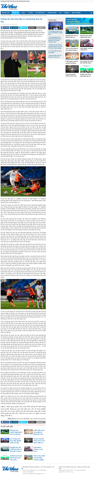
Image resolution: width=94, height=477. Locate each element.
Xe (60, 12)
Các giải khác (16, 15)
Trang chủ (5, 12)
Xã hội (30, 12)
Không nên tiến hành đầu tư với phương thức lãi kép (33, 15)
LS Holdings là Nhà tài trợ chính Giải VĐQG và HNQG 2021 (55, 33)
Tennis (66, 12)
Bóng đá (15, 12)
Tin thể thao (40, 12)
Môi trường (76, 12)
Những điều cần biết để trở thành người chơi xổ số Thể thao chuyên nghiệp (55, 46)
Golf (23, 12)
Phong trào (52, 12)
